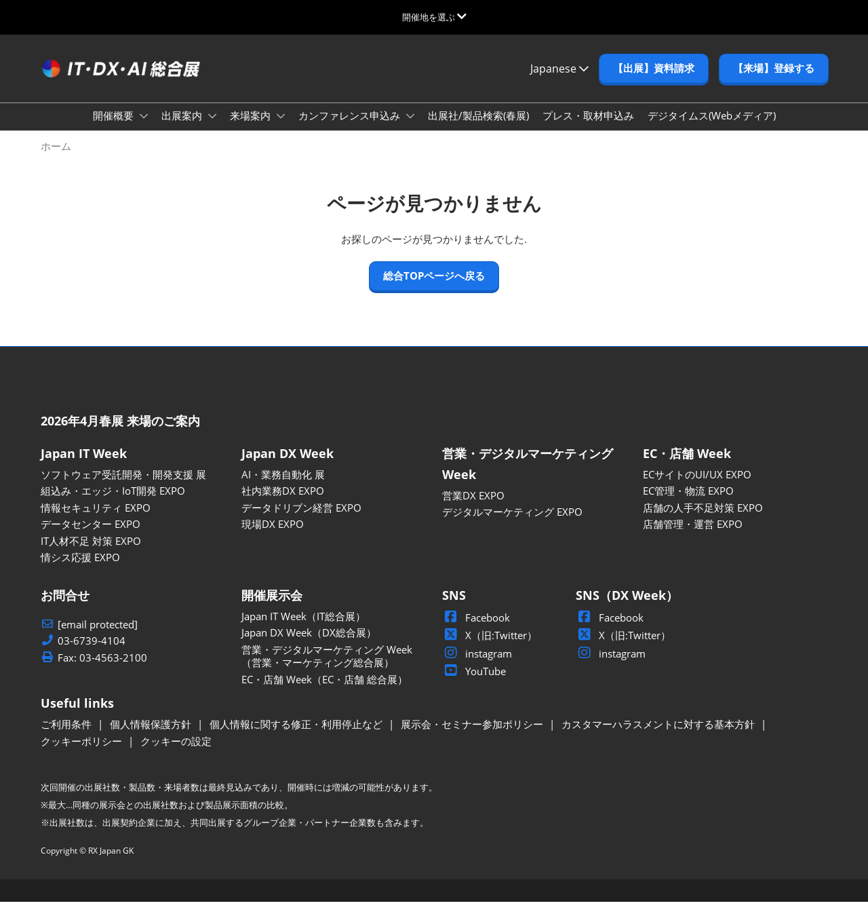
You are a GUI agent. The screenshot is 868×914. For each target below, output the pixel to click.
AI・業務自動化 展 (283, 486)
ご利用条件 (67, 736)
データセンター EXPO (90, 536)
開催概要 (114, 128)
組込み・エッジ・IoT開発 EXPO (113, 503)
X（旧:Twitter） (489, 647)
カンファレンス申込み (350, 128)
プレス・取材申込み (588, 128)
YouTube (474, 683)
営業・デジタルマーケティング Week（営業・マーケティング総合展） (326, 668)
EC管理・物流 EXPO (688, 503)
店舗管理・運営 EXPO (693, 536)
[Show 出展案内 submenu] (212, 129)
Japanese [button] (559, 81)
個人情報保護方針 (152, 736)
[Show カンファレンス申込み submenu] (410, 129)
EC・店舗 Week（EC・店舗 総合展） (324, 691)
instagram (477, 665)
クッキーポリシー (83, 753)
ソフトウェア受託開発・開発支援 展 (123, 486)
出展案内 (183, 128)
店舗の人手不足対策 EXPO (703, 520)
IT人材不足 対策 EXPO (91, 553)
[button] (654, 81)
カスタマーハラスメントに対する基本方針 (659, 736)
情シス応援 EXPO (80, 569)
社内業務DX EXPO (282, 503)
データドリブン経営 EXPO (301, 520)
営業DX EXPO (473, 507)
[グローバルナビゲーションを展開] (434, 17)
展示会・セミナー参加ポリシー (473, 736)
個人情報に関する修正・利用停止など (297, 736)
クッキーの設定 (176, 753)
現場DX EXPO (272, 536)
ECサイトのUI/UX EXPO (697, 486)
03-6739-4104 (91, 653)
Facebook (476, 629)
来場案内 (251, 128)
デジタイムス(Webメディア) (712, 128)
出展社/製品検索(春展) (478, 128)
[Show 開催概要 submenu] (144, 129)
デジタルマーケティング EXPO (512, 524)
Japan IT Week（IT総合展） (303, 628)
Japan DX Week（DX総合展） (308, 644)
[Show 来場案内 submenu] (281, 129)
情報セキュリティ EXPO (96, 520)
